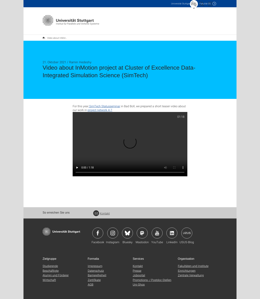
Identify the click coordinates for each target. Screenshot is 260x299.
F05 (205, 3)
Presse (137, 268)
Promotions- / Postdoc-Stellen (152, 277)
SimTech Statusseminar (104, 104)
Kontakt (101, 211)
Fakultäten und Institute (193, 263)
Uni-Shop (139, 282)
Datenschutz (96, 268)
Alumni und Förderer (56, 273)
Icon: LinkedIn (171, 230)
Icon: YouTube (157, 230)
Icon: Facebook (97, 230)
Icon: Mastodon (142, 230)
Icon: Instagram (112, 230)
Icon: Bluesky (127, 230)
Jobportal (139, 273)
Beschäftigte (51, 268)
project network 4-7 (100, 107)
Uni (181, 3)
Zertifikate (94, 277)
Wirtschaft (49, 277)
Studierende (50, 263)
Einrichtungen (187, 268)
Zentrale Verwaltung (191, 273)
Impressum (95, 263)
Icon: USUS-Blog (186, 230)
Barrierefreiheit (97, 273)
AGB (90, 282)
